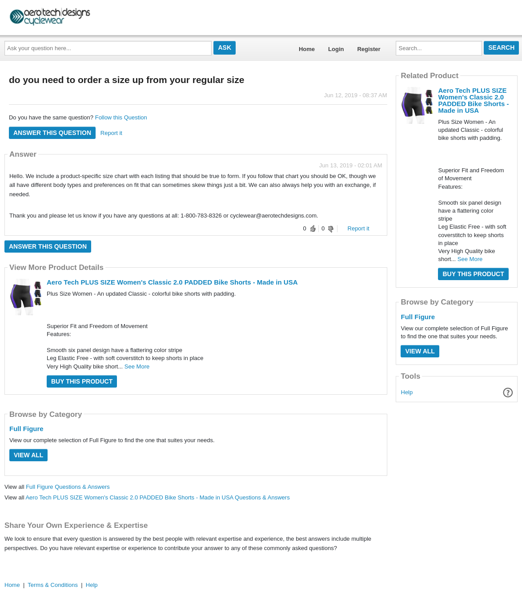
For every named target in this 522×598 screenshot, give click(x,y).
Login (336, 49)
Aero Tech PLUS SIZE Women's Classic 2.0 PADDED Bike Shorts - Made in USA (172, 282)
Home (307, 49)
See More (136, 366)
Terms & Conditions (53, 585)
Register (368, 49)
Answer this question (52, 132)
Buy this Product (81, 381)
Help (407, 392)
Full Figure (26, 428)
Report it (111, 133)
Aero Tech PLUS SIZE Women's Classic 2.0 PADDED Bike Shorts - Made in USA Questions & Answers (157, 497)
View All (28, 455)
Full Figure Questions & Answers (68, 486)
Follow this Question (121, 117)
